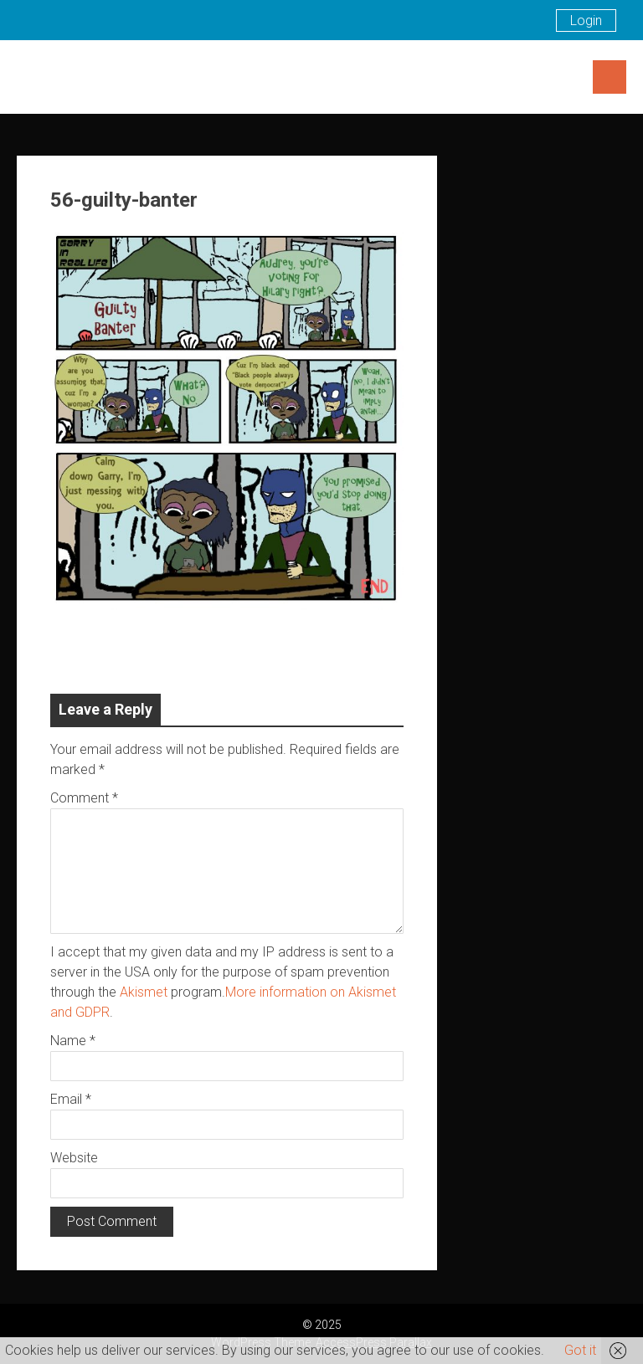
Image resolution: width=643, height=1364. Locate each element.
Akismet (143, 992)
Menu (609, 77)
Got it (580, 1350)
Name (72, 1041)
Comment (84, 798)
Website (74, 1158)
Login (586, 20)
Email (70, 1099)
